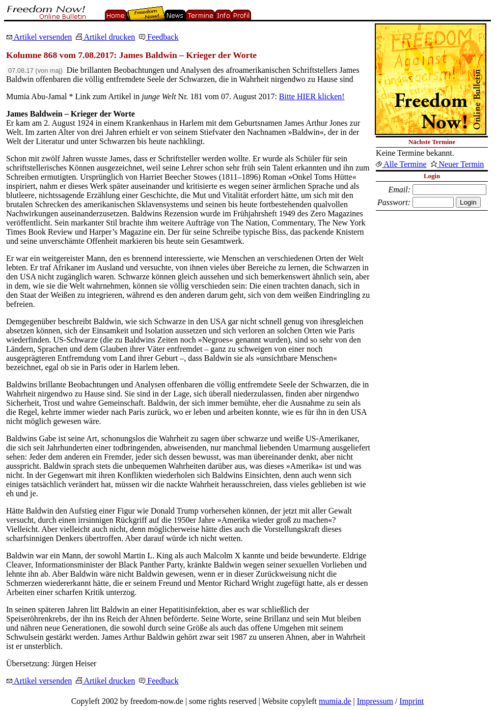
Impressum (375, 701)
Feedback (158, 37)
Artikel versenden (39, 37)
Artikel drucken (105, 37)
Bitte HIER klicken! (312, 96)
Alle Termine (401, 164)
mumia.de (335, 701)
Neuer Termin (457, 164)
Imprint (411, 701)
